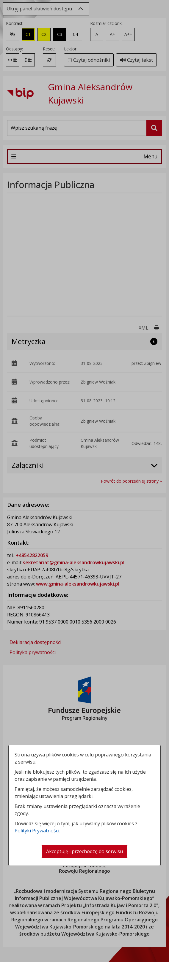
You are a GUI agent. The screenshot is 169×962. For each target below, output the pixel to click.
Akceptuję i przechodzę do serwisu (84, 851)
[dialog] (84, 481)
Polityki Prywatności (37, 830)
